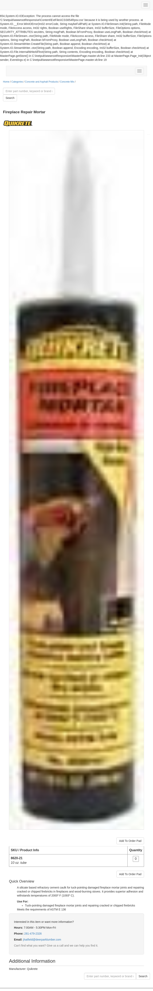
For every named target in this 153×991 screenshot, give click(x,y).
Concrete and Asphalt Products (41, 81)
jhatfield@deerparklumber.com (42, 939)
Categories (17, 81)
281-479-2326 (33, 933)
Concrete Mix (67, 81)
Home (6, 81)
